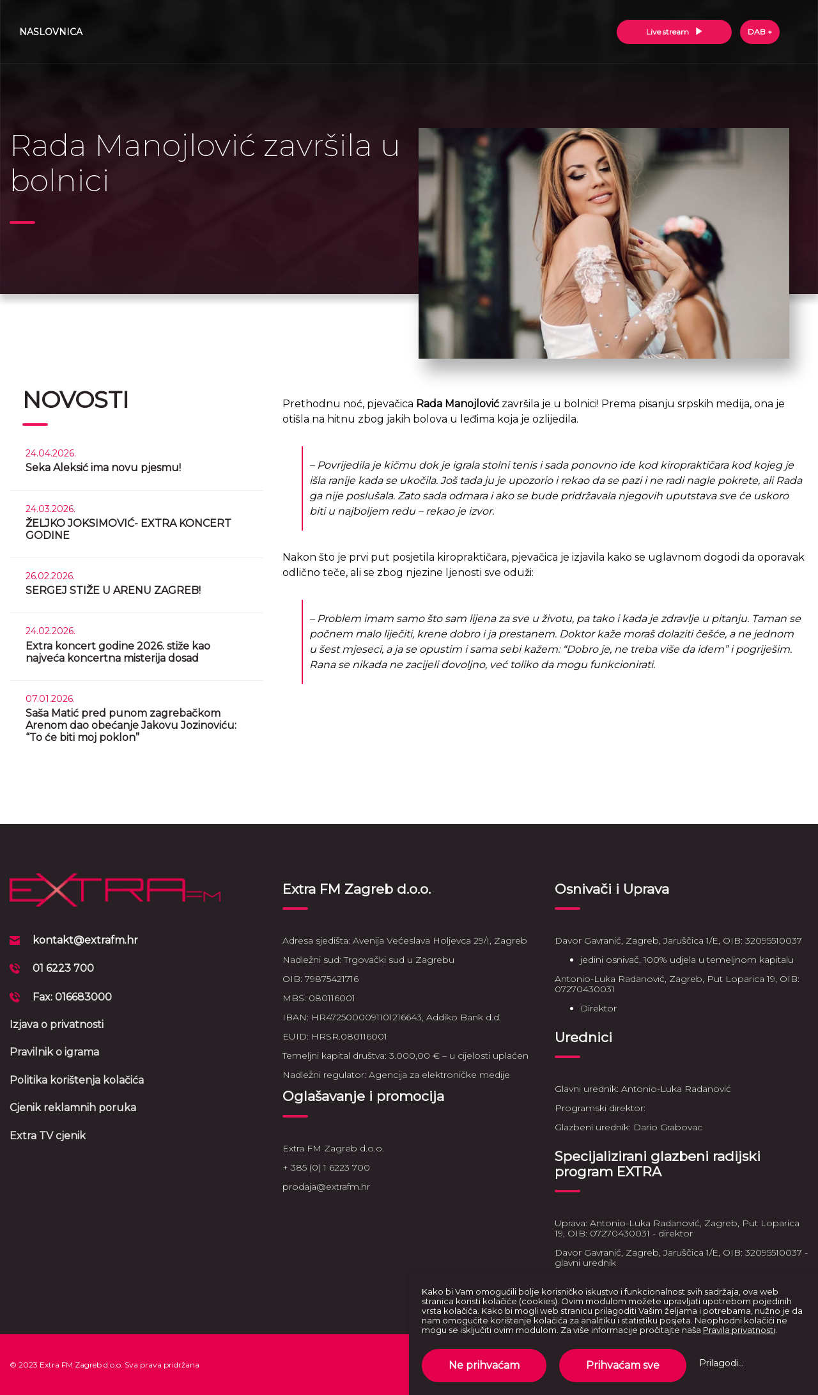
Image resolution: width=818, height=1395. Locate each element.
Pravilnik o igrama (54, 1052)
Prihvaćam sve (623, 1365)
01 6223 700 (63, 968)
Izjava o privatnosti (57, 1024)
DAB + (760, 31)
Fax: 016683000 (72, 997)
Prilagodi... (721, 1363)
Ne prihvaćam (484, 1365)
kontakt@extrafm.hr (85, 940)
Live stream (674, 31)
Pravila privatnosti (739, 1330)
